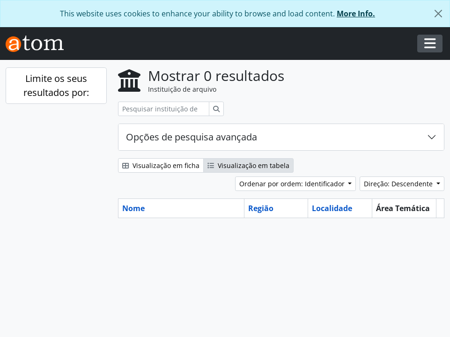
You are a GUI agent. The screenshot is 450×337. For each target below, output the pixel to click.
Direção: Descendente (399, 183)
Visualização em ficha (160, 165)
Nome (133, 208)
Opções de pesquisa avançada (191, 137)
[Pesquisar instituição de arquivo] (163, 109)
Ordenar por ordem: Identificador (293, 183)
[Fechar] (438, 13)
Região (260, 208)
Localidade (332, 208)
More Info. (356, 13)
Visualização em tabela (248, 165)
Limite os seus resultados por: (56, 85)
